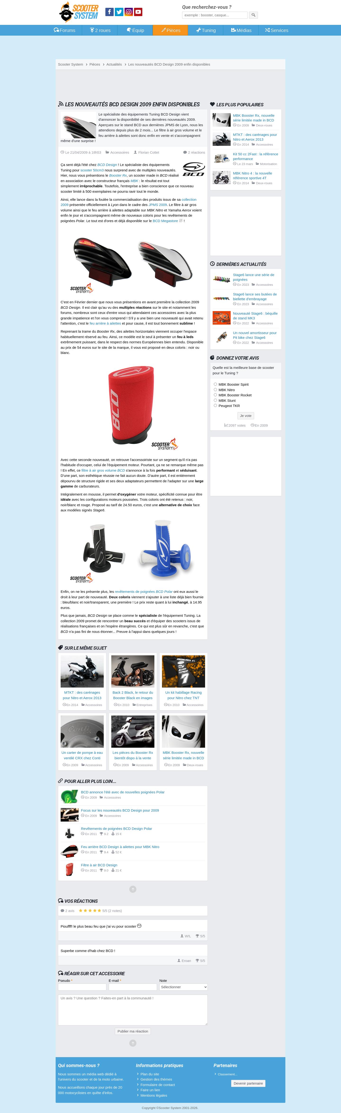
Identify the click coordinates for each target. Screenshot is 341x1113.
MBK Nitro (226, 390)
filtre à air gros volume (103, 470)
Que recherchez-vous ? (206, 7)
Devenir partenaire (248, 1083)
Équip (135, 30)
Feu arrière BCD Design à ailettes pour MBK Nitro (120, 847)
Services (276, 30)
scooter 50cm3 (92, 170)
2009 (157, 205)
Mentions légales (153, 1095)
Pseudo (65, 981)
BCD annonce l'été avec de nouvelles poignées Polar (123, 792)
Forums (64, 30)
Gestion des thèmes (156, 1079)
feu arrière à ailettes (105, 323)
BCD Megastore (165, 221)
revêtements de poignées (143, 592)
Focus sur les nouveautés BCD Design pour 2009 (120, 810)
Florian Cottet (146, 152)
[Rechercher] (253, 15)
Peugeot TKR (229, 406)
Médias (241, 30)
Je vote (245, 416)
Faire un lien (150, 1090)
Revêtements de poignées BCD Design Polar (116, 829)
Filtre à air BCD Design (99, 865)
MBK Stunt (227, 400)
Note (163, 981)
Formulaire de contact (157, 1085)
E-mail (115, 981)
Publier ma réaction (132, 1031)
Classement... (228, 1074)
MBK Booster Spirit (233, 384)
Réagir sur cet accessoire (94, 973)
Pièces (170, 30)
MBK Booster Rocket (234, 395)
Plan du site (149, 1074)
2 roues (100, 30)
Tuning (206, 30)
